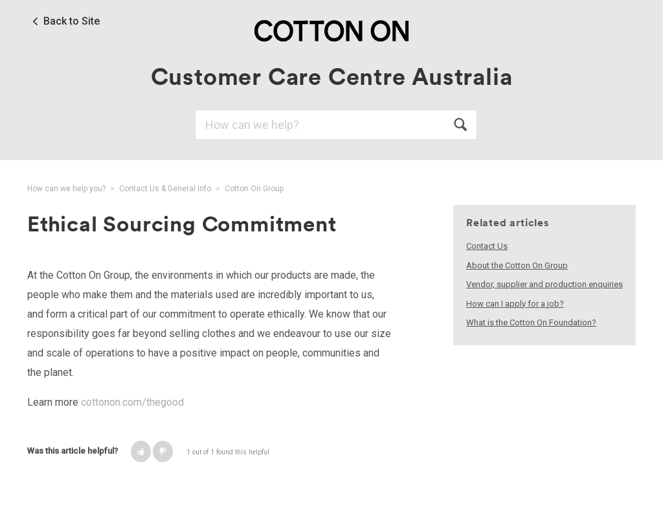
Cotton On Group (254, 188)
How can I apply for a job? (515, 304)
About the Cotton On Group (517, 265)
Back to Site (71, 21)
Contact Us (487, 246)
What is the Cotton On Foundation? (531, 322)
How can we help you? (66, 188)
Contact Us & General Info (165, 188)
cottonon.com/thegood (132, 402)
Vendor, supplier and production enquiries (544, 284)
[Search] (336, 125)
